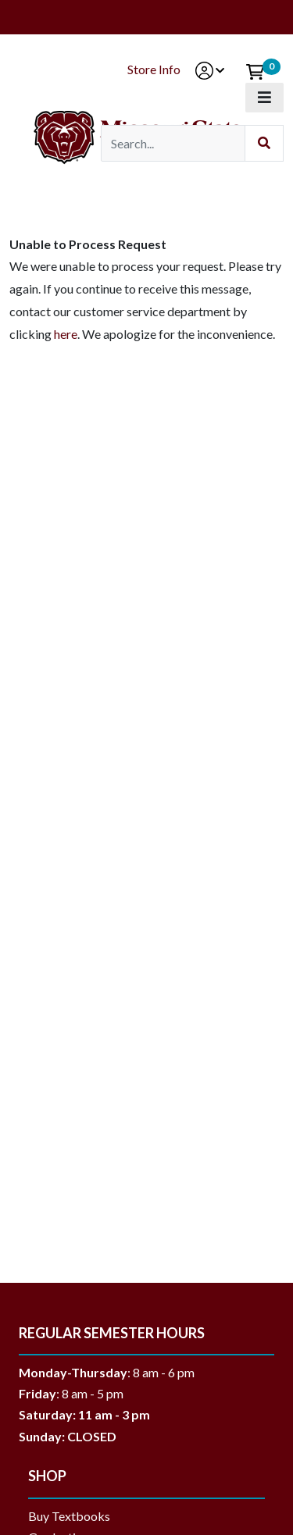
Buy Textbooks (69, 1515)
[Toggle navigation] (264, 97)
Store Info (153, 69)
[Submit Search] (264, 143)
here (65, 333)
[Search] (173, 143)
